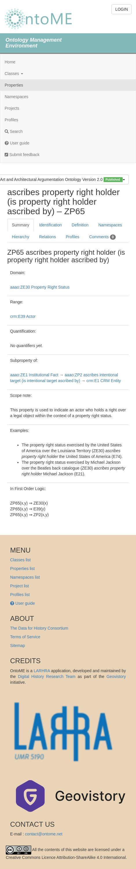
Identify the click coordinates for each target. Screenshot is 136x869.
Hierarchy (20, 236)
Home (10, 62)
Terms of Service (25, 637)
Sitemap (17, 645)
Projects (12, 108)
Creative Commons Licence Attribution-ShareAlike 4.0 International (66, 857)
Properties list (22, 568)
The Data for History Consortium (39, 628)
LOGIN (121, 9)
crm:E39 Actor (23, 316)
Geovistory (116, 676)
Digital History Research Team (47, 676)
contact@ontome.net (43, 834)
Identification (50, 225)
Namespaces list (25, 577)
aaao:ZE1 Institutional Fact (34, 375)
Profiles (11, 120)
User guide (17, 143)
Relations (47, 236)
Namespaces (16, 96)
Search (14, 131)
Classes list (20, 560)
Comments (102, 237)
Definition (80, 225)
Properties (14, 85)
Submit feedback (22, 154)
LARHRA (42, 670)
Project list (19, 586)
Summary (20, 225)
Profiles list (20, 594)
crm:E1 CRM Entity (104, 380)
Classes (14, 73)
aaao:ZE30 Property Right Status (39, 287)
